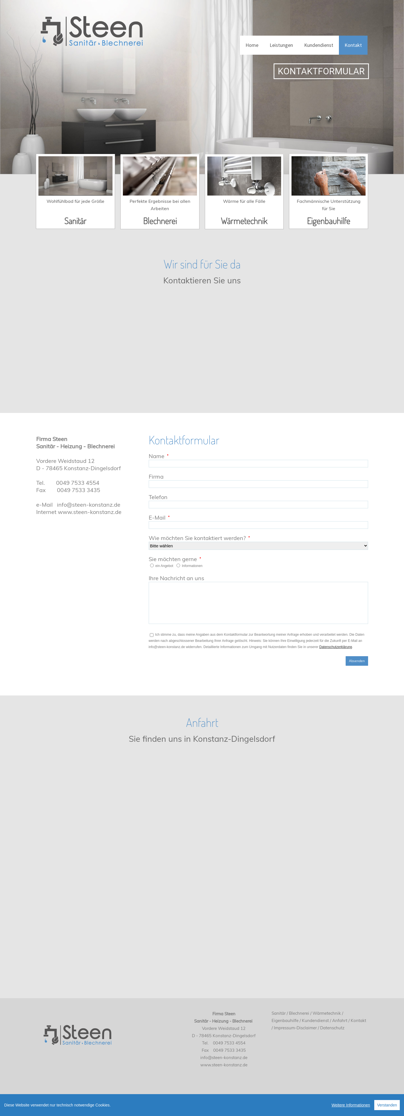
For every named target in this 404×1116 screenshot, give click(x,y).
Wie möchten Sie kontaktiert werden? (197, 537)
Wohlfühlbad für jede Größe (75, 201)
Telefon (158, 496)
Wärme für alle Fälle (244, 201)
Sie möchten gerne (173, 558)
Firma (156, 476)
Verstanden (387, 1106)
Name (156, 456)
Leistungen (281, 45)
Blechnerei (160, 220)
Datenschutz (332, 1027)
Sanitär (75, 220)
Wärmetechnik (244, 220)
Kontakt (353, 45)
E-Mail (157, 517)
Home (251, 45)
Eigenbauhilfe (328, 220)
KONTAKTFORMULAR (327, 71)
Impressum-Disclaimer (295, 1027)
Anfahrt (339, 1020)
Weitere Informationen (351, 1106)
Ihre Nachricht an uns (176, 578)
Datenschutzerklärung (335, 647)
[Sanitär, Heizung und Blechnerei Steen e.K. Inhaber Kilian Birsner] (91, 28)
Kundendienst (318, 45)
